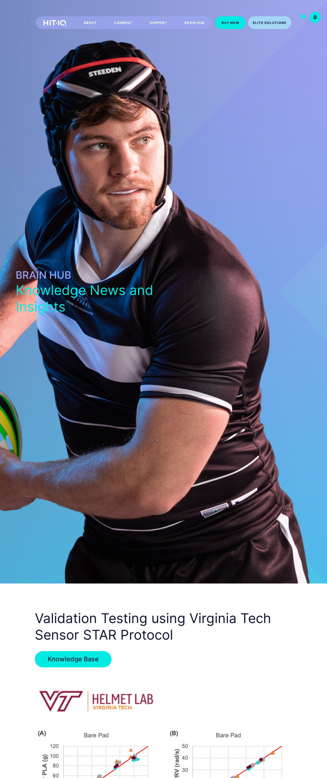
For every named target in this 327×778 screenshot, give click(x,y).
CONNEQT (123, 23)
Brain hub (195, 23)
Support (158, 23)
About (90, 23)
